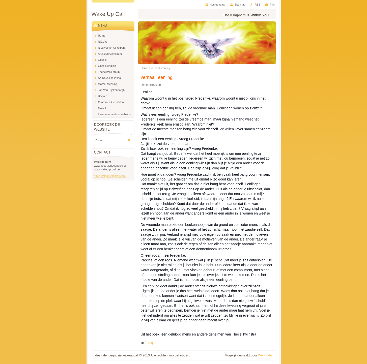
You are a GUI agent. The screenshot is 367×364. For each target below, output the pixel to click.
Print (272, 4)
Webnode (265, 355)
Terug (149, 343)
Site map (240, 4)
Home (144, 68)
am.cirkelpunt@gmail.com (110, 175)
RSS (257, 4)
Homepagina (217, 4)
